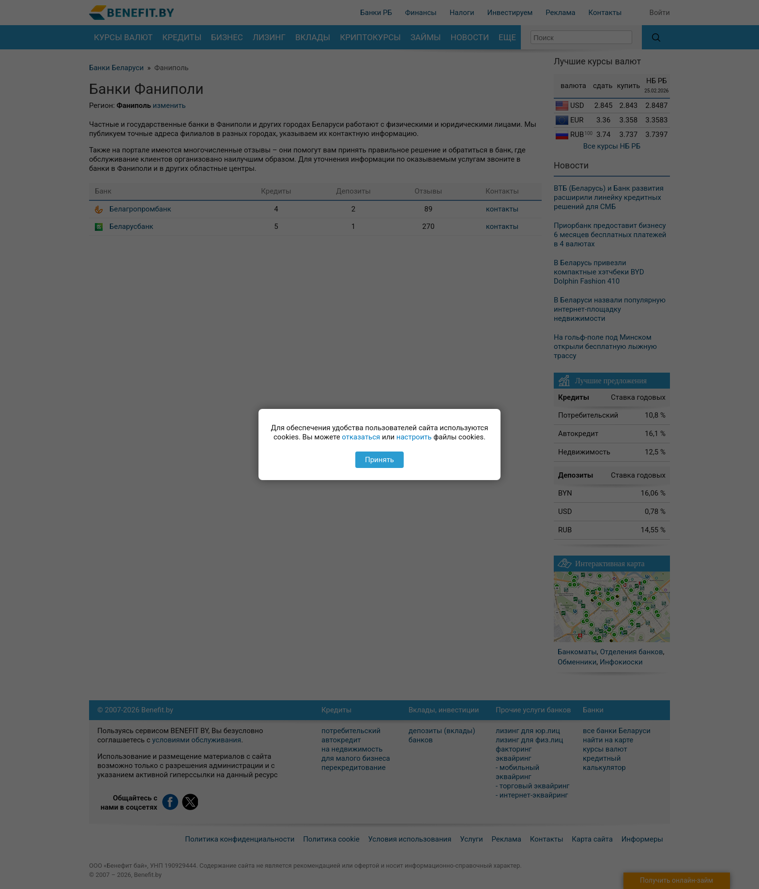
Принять (379, 459)
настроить (414, 437)
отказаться (361, 437)
